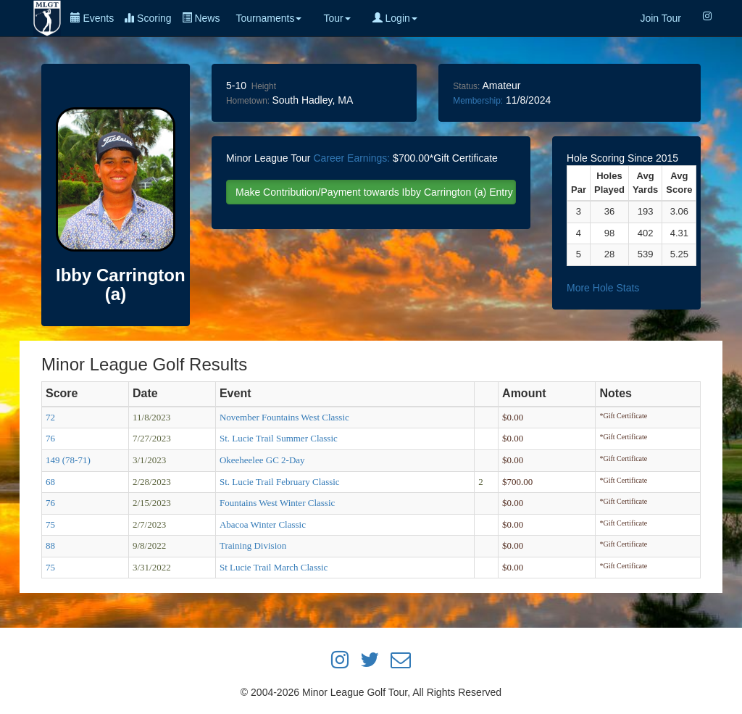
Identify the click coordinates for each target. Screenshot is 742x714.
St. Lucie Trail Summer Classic (279, 438)
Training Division (253, 545)
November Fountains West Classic (284, 417)
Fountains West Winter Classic (277, 502)
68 (50, 481)
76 (50, 438)
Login (394, 18)
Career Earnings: (351, 158)
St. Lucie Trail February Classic (280, 481)
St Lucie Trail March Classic (274, 567)
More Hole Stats (603, 288)
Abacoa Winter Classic (263, 524)
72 (50, 417)
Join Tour (660, 18)
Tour (336, 18)
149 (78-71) (68, 459)
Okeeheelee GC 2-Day (262, 459)
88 (50, 545)
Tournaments (268, 18)
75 (50, 524)
